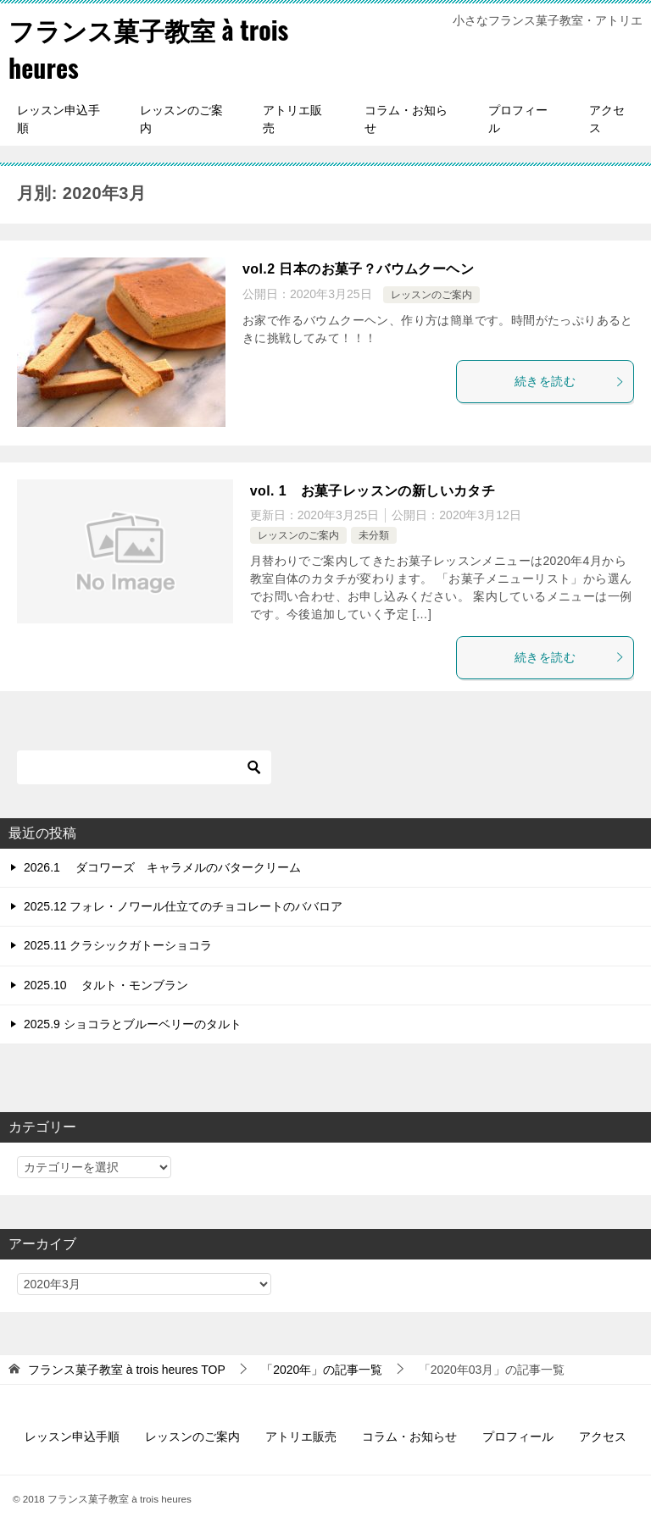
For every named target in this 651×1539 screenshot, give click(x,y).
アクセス (607, 119)
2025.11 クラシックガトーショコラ (118, 945)
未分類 (374, 535)
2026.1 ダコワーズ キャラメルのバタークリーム (162, 867)
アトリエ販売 (292, 119)
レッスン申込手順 (58, 119)
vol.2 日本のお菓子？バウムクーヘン (358, 269)
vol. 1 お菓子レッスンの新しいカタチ (372, 491)
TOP (126, 1369)
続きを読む (570, 381)
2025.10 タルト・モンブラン (106, 985)
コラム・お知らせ (406, 119)
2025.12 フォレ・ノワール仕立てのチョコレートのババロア (183, 906)
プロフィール (518, 119)
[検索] (144, 767)
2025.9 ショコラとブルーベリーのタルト (133, 1024)
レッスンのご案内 (181, 119)
